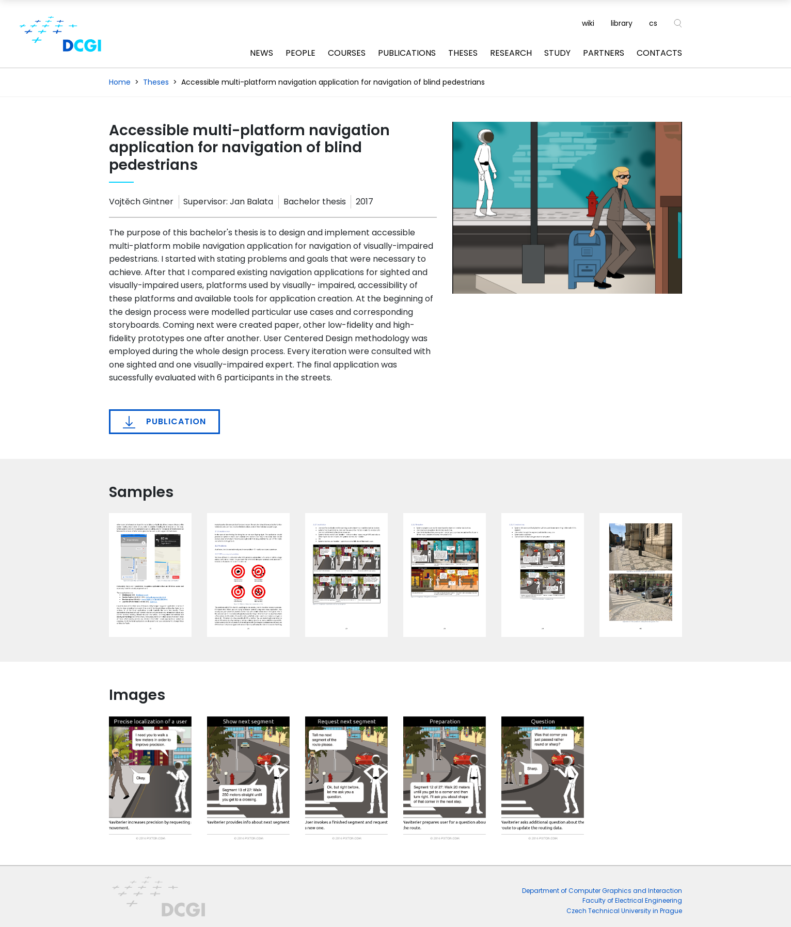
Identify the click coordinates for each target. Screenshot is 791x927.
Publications (407, 53)
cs (653, 23)
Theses (463, 53)
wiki (588, 23)
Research (511, 53)
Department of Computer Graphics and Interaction (602, 890)
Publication (164, 421)
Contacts (659, 53)
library (621, 23)
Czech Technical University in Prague (624, 910)
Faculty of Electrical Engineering (632, 900)
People (300, 53)
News (261, 53)
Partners (603, 53)
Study (557, 53)
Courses (347, 53)
